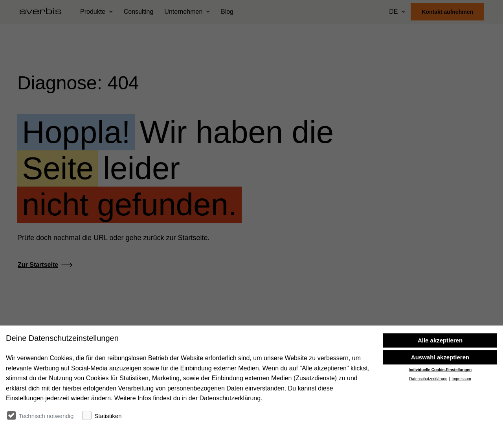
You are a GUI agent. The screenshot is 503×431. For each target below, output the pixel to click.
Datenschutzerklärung (428, 412)
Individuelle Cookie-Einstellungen (440, 403)
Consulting (139, 11)
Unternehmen (183, 11)
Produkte (92, 11)
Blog (227, 11)
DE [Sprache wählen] (393, 11)
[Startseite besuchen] (43, 12)
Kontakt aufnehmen (447, 12)
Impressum (461, 412)
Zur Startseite (38, 264)
